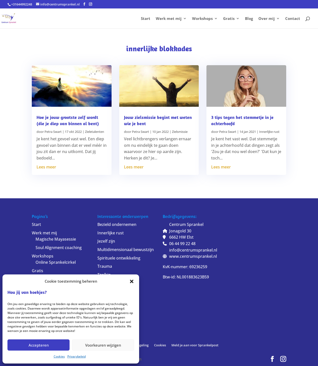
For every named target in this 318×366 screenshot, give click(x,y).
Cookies (59, 356)
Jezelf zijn (106, 241)
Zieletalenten (94, 131)
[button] (131, 281)
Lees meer (46, 167)
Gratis (229, 19)
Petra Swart (53, 131)
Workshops (202, 19)
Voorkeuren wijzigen (103, 345)
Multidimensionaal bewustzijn (125, 249)
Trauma (104, 266)
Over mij (266, 19)
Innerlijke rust (269, 131)
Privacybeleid (76, 356)
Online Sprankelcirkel (56, 262)
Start (145, 19)
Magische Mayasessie (56, 239)
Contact (292, 19)
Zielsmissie (180, 131)
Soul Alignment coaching (59, 247)
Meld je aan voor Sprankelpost (194, 345)
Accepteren (39, 345)
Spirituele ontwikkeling (118, 258)
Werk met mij (169, 19)
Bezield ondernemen (116, 224)
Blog (249, 19)
